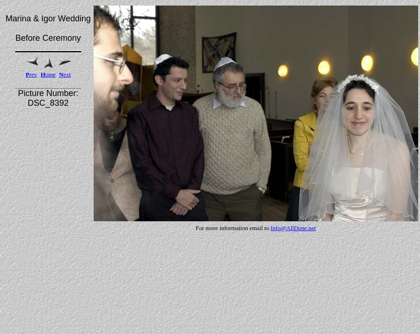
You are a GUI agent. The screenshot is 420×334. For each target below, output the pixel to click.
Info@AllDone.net (293, 228)
